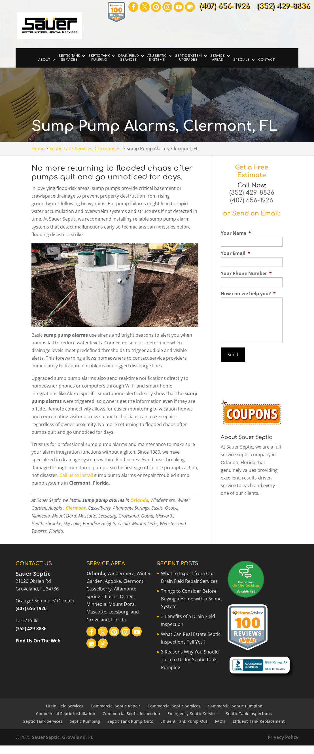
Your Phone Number (246, 274)
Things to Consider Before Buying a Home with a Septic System (191, 599)
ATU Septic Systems (157, 58)
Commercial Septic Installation (65, 713)
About (44, 60)
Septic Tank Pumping (99, 58)
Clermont (76, 508)
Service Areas (217, 58)
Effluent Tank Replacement (259, 721)
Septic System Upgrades (188, 58)
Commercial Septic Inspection (131, 713)
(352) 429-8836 (251, 192)
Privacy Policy (283, 737)
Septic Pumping (85, 721)
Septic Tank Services (69, 58)
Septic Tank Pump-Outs (130, 721)
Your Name (236, 233)
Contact (266, 60)
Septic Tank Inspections (249, 713)
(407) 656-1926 (251, 200)
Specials (241, 60)
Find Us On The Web (38, 641)
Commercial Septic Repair (115, 706)
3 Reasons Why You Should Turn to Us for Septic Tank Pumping (190, 659)
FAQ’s (220, 721)
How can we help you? (248, 294)
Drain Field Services (128, 58)
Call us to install (76, 475)
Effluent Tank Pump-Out (183, 721)
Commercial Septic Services (174, 706)
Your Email (235, 253)
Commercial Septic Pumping (235, 706)
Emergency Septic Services (192, 713)
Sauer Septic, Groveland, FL (62, 737)
